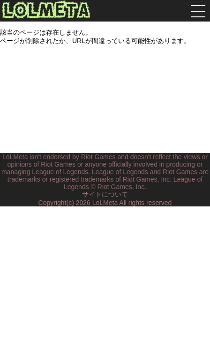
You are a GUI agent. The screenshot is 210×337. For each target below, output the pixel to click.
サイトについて (105, 194)
